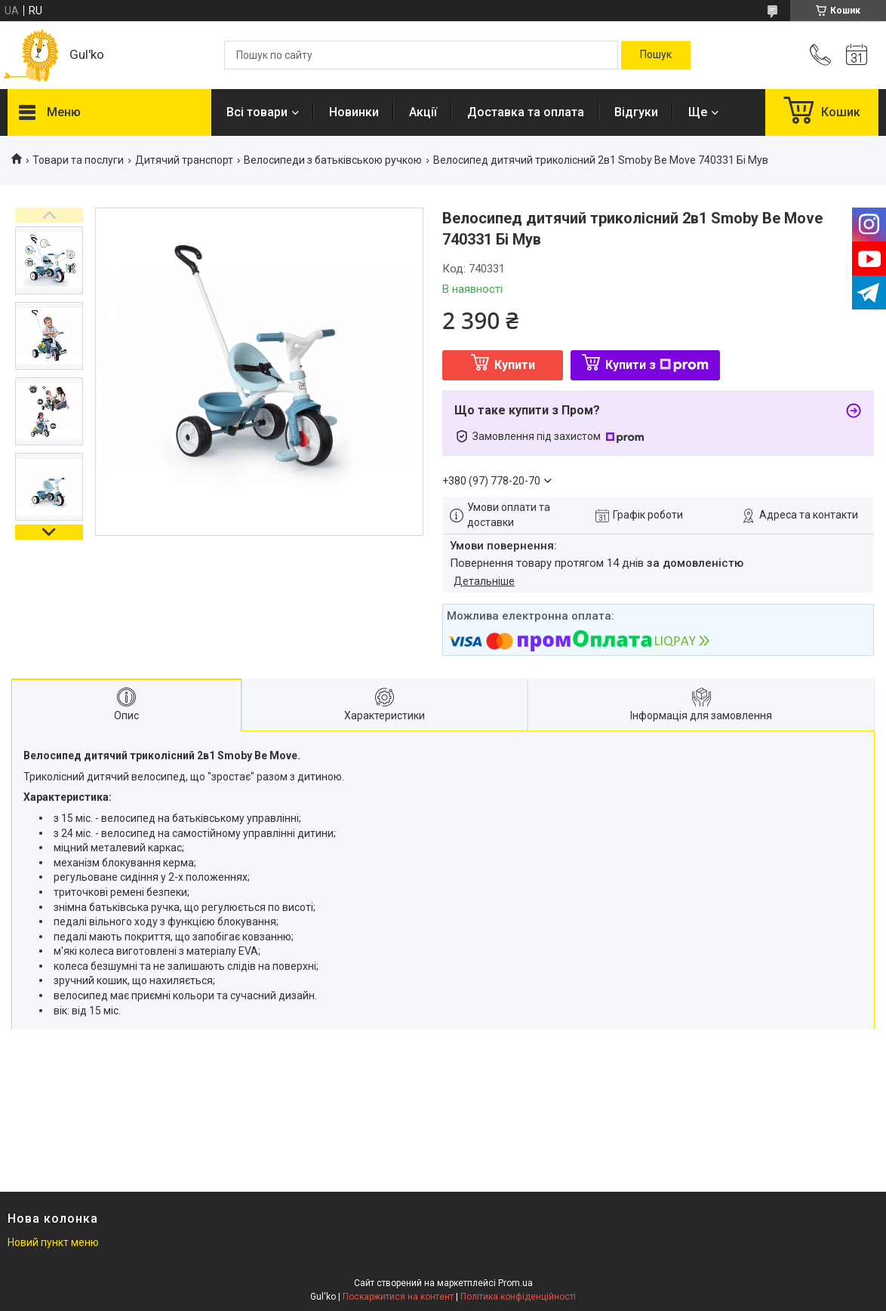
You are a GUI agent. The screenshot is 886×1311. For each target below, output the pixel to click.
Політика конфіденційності (518, 1296)
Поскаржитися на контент (398, 1296)
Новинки (354, 112)
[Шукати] (656, 55)
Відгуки (636, 112)
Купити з (657, 365)
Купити (514, 365)
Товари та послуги (78, 160)
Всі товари (257, 112)
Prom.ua (515, 1283)
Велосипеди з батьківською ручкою (333, 160)
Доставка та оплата (525, 112)
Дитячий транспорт (184, 160)
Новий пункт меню (53, 1242)
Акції (423, 112)
